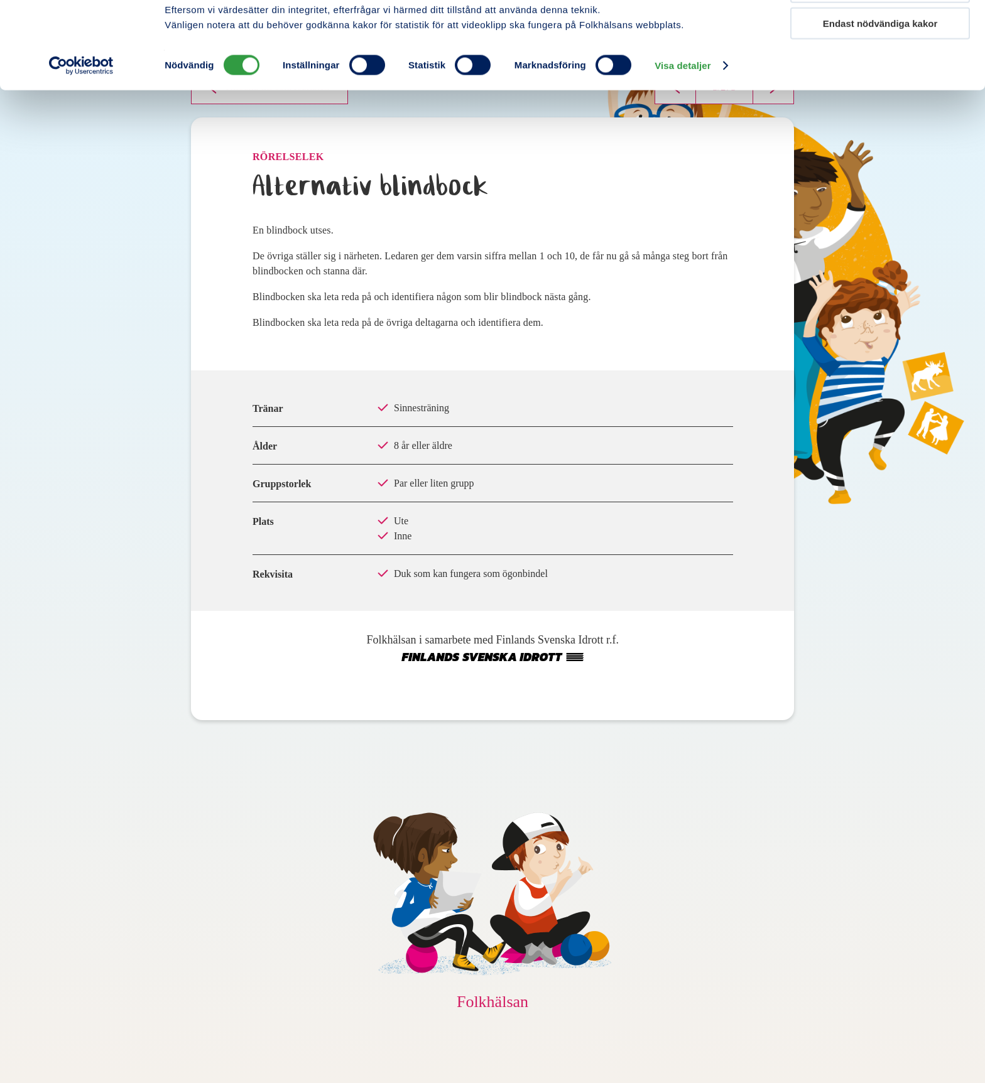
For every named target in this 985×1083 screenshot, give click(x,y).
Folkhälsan (492, 1002)
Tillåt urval (880, 68)
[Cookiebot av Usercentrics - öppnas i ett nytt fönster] (81, 146)
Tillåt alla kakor (880, 31)
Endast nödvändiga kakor (880, 104)
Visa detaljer (682, 146)
